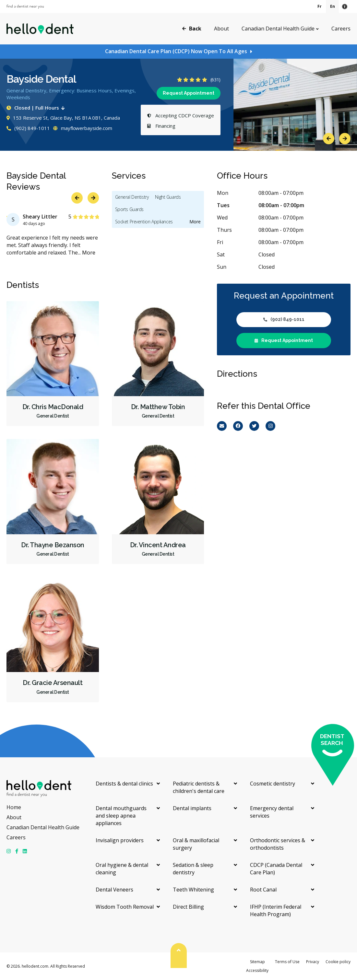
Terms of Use (287, 961)
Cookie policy (338, 961)
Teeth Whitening (193, 889)
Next (345, 138)
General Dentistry (132, 197)
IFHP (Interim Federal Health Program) (275, 910)
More (88, 252)
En (332, 6)
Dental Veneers (114, 889)
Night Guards (168, 197)
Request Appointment (188, 93)
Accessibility (257, 970)
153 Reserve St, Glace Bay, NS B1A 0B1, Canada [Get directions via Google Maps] (63, 117)
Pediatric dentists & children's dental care (198, 787)
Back (191, 28)
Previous (328, 138)
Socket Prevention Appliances (144, 221)
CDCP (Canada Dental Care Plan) (276, 868)
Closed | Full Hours (36, 107)
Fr (319, 6)
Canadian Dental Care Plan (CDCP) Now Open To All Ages (176, 51)
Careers (341, 28)
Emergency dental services (271, 812)
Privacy (312, 961)
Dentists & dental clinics (124, 783)
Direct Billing (188, 906)
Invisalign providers (120, 840)
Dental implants (192, 808)
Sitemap (257, 961)
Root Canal (263, 889)
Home (13, 807)
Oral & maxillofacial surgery (196, 844)
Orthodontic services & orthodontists (277, 844)
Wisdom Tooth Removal (125, 906)
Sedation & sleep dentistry (193, 868)
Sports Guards (129, 209)
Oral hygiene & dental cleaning (122, 868)
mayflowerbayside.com (82, 128)
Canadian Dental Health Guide (278, 28)
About (221, 28)
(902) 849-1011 (28, 128)
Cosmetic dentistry (272, 783)
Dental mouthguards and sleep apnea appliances (121, 816)
